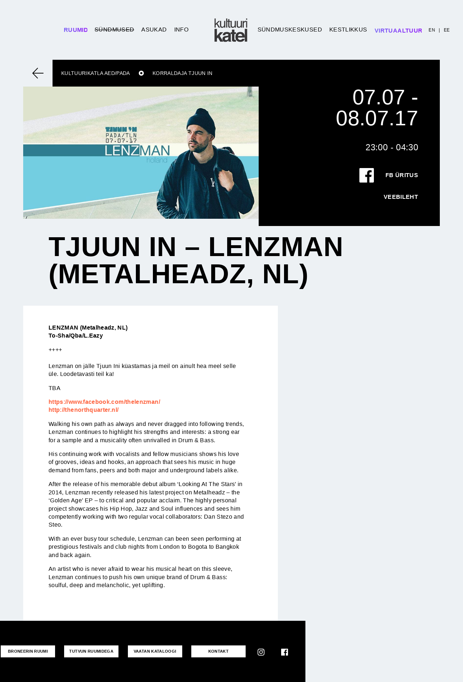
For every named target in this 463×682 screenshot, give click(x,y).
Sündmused (114, 29)
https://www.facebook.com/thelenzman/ (104, 402)
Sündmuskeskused (290, 29)
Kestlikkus (348, 29)
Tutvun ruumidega (91, 651)
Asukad (154, 29)
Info (181, 29)
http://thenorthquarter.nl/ (83, 410)
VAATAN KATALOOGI (155, 651)
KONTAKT (218, 651)
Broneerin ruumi (28, 651)
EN (432, 30)
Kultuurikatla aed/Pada (95, 73)
